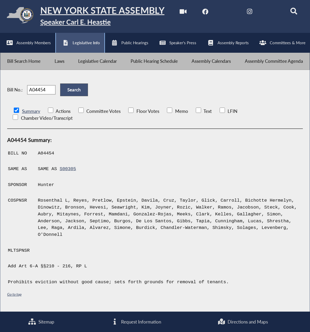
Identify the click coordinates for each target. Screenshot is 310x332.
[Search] (294, 13)
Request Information (136, 322)
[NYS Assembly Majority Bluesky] (272, 13)
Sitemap (41, 322)
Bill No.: (15, 90)
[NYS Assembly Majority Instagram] (249, 13)
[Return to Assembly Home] (82, 16)
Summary (31, 111)
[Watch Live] (183, 13)
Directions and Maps (243, 322)
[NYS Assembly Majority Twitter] (227, 13)
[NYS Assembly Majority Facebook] (205, 13)
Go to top (14, 294)
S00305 (68, 169)
